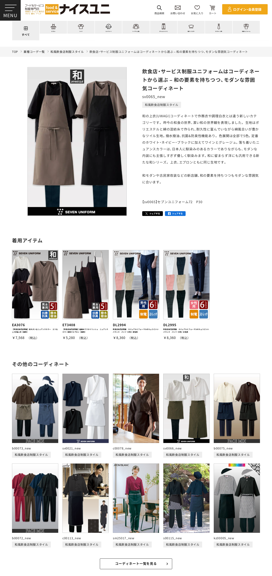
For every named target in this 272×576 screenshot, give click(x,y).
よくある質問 (222, 534)
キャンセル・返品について (139, 549)
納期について (108, 549)
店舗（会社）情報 (195, 534)
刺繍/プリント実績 (107, 534)
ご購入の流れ (17, 549)
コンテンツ (170, 534)
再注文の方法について (45, 549)
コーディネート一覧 (73, 534)
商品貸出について (173, 549)
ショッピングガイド (141, 534)
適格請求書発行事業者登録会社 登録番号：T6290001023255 (136, 519)
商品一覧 (46, 534)
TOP (15, 52)
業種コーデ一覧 (34, 52)
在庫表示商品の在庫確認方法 (245, 549)
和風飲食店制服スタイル (67, 52)
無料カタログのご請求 (205, 549)
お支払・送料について (80, 549)
